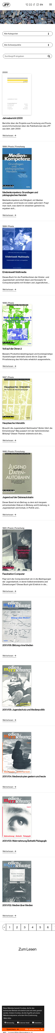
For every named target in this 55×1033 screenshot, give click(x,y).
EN (41, 4)
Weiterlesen (8, 135)
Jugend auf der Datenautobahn (17, 497)
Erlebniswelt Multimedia (14, 272)
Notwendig (9, 1023)
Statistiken (37, 1023)
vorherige (5, 927)
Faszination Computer (13, 574)
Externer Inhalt (23, 1023)
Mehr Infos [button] (7, 1018)
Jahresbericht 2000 (12, 118)
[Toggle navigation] (50, 4)
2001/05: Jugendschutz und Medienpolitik (23, 709)
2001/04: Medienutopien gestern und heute (24, 776)
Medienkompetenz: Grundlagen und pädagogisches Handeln (20, 193)
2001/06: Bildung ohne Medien (17, 645)
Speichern (11, 1029)
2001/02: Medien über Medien (17, 905)
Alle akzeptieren (32, 1029)
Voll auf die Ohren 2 (12, 348)
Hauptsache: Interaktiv (13, 423)
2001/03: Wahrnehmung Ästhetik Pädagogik (24, 841)
